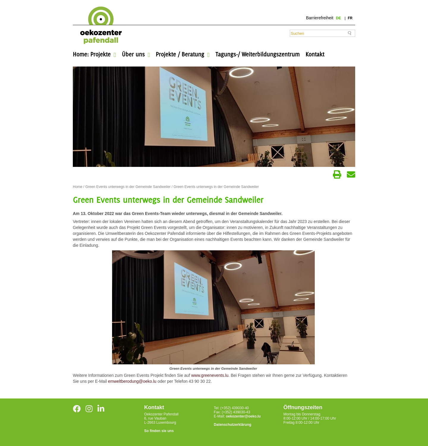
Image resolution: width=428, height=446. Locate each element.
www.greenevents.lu (209, 375)
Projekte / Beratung (180, 54)
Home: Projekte (92, 54)
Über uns (133, 54)
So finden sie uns (159, 431)
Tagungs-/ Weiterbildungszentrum (257, 54)
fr (350, 18)
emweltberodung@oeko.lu (132, 381)
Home (77, 187)
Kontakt (315, 54)
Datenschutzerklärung (232, 425)
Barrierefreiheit (319, 17)
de (339, 18)
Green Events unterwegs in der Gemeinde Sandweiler (128, 187)
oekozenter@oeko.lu (243, 416)
